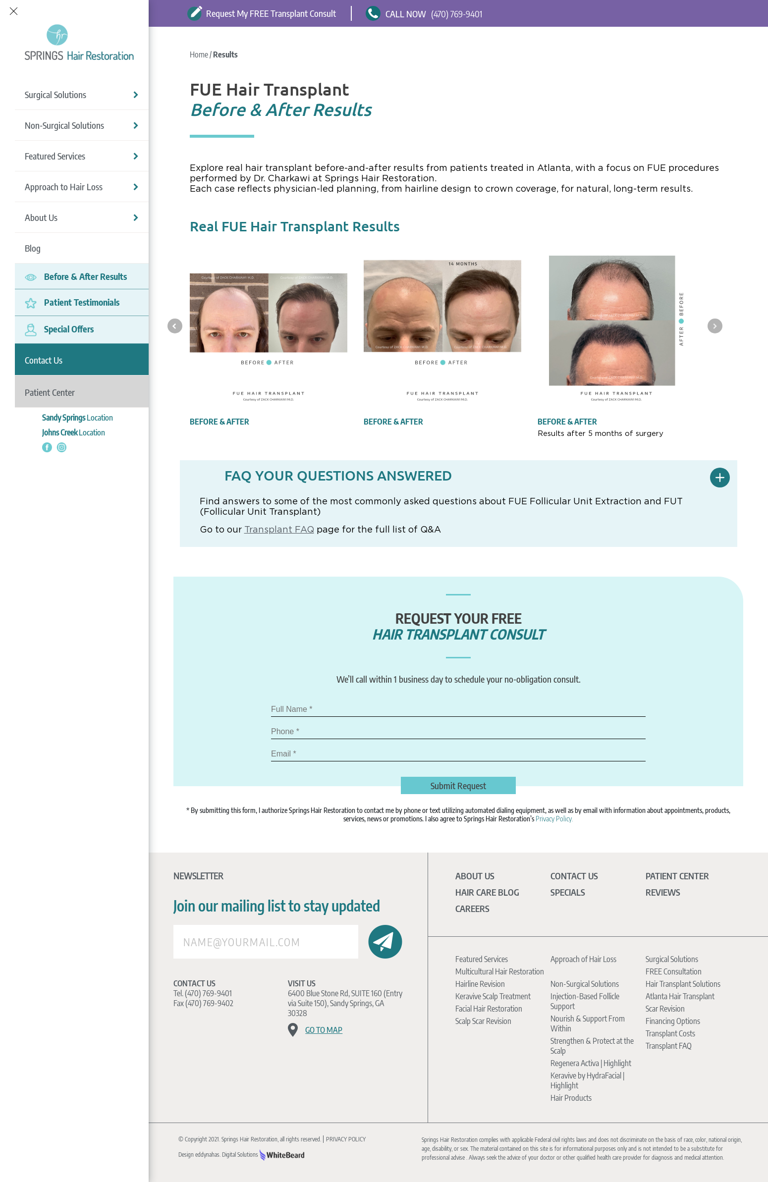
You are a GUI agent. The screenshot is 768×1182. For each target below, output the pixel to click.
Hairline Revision (480, 984)
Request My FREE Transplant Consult (261, 13)
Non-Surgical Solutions (82, 124)
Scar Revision (665, 1009)
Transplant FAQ (279, 529)
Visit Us (302, 983)
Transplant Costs (670, 1033)
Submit (385, 942)
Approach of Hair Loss (583, 959)
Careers (472, 908)
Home (200, 54)
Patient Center (677, 875)
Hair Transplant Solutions (683, 984)
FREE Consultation (674, 971)
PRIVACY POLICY (346, 1139)
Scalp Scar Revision (483, 1021)
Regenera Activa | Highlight (590, 1063)
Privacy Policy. (554, 818)
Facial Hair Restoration (488, 1009)
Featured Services (82, 155)
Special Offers (59, 328)
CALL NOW (405, 13)
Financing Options (673, 1021)
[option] (268, 340)
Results (225, 54)
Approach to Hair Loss (82, 185)
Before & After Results (76, 275)
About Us (82, 216)
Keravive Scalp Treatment (493, 996)
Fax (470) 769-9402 (203, 1003)
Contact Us (194, 983)
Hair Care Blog (487, 892)
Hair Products (571, 1098)
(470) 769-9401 (456, 13)
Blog (33, 247)
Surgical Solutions (82, 93)
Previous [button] (174, 326)
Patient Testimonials (72, 301)
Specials (567, 892)
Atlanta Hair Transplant (680, 996)
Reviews (663, 892)
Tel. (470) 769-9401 (202, 993)
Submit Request (458, 785)
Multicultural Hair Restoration (499, 971)
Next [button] (715, 326)
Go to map (323, 1030)
